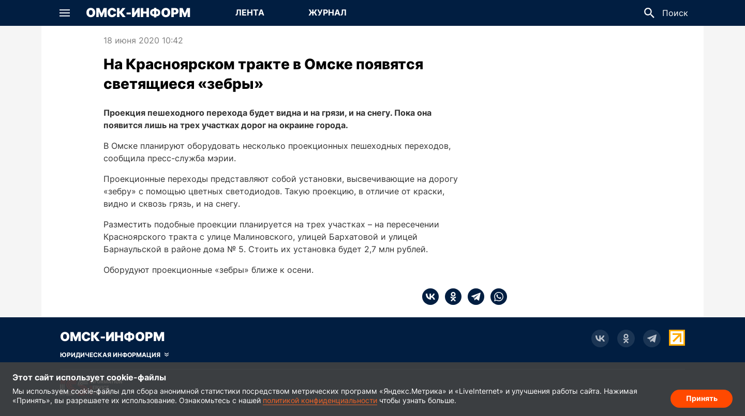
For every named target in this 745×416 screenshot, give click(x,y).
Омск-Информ (138, 13)
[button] (65, 13)
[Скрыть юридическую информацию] (114, 355)
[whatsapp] (495, 296)
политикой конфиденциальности (320, 400)
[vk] (430, 296)
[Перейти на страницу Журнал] (327, 13)
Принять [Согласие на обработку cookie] (702, 398)
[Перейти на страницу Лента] (250, 13)
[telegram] (472, 296)
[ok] (450, 296)
